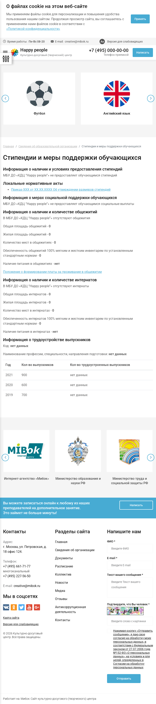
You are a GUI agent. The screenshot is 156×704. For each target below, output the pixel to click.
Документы (64, 558)
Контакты (62, 620)
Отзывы (61, 599)
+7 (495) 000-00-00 (109, 50)
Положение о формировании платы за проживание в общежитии (52, 272)
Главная (61, 542)
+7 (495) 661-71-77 (16, 566)
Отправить (124, 678)
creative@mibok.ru (77, 41)
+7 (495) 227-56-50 (16, 576)
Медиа (60, 591)
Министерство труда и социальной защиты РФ (129, 481)
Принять (140, 19)
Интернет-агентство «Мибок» (26, 479)
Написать (142, 52)
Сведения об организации (74, 550)
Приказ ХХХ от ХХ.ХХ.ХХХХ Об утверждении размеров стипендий (60, 190)
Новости (61, 583)
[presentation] (5, 98)
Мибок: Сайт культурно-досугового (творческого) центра (58, 698)
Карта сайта (11, 617)
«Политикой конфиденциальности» (33, 29)
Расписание (64, 566)
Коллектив (63, 574)
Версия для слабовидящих (125, 41)
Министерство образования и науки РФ (78, 481)
